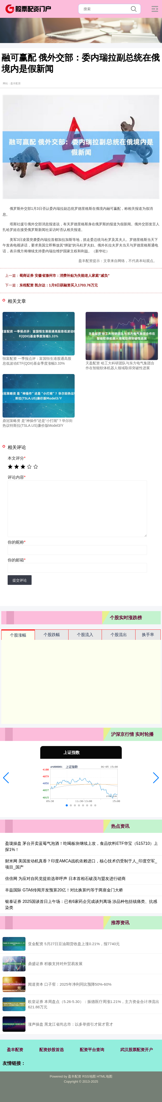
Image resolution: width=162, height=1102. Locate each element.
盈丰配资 (15, 1050)
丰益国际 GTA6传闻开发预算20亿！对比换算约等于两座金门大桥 (64, 890)
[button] (6, 777)
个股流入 (85, 634)
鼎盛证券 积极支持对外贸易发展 (55, 963)
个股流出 (119, 634)
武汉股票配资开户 (136, 1050)
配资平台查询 (92, 1050)
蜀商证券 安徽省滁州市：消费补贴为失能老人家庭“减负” (64, 275)
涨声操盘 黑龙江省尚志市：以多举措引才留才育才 (70, 1024)
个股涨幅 (18, 635)
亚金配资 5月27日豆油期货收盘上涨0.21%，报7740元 (74, 944)
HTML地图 (104, 1076)
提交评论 (19, 580)
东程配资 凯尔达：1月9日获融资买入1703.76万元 (58, 285)
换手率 (148, 634)
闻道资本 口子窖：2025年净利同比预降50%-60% (70, 984)
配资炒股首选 (51, 1050)
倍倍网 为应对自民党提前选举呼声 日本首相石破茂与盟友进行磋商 (65, 878)
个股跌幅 (52, 634)
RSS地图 (89, 1076)
